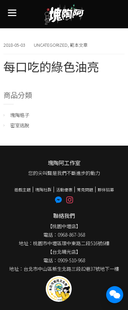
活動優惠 (64, 189)
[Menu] (12, 12)
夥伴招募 (106, 189)
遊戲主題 (22, 189)
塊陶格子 (19, 115)
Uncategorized (51, 45)
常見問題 (85, 189)
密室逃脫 (19, 125)
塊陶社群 (43, 189)
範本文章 (79, 45)
